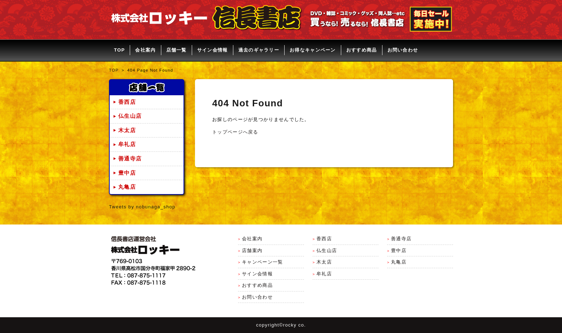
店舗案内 (252, 250)
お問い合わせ (402, 50)
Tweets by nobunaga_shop (142, 206)
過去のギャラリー (258, 50)
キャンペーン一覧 (262, 262)
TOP (119, 50)
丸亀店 (127, 187)
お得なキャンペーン (313, 50)
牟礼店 (127, 144)
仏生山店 (130, 116)
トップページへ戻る (235, 132)
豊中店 (127, 173)
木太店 (127, 130)
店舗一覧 (176, 50)
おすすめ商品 (361, 50)
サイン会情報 (212, 50)
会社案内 (145, 50)
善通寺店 (130, 158)
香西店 (127, 102)
